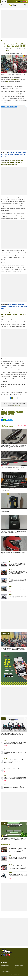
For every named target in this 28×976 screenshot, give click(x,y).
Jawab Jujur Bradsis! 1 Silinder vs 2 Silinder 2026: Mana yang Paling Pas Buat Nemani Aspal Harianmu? (18, 589)
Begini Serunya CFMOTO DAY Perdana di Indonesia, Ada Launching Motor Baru (14, 306)
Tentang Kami (20, 957)
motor (13, 79)
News (7, 40)
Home (2, 40)
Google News (16, 405)
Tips (10, 561)
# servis (4, 412)
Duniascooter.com (19, 967)
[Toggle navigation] (1, 5)
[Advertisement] (14, 24)
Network (4, 1)
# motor (4, 414)
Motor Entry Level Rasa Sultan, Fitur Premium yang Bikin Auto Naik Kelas (18, 597)
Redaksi (14, 957)
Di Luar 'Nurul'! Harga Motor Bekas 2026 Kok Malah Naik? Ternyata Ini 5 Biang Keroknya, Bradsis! (18, 572)
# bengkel (12, 412)
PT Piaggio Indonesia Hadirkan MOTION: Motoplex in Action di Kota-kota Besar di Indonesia (13, 154)
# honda (19, 412)
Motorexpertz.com (5, 967)
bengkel (21, 216)
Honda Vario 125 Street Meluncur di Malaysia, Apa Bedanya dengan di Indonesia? (15, 743)
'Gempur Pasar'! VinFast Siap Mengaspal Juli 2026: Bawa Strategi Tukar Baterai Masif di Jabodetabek (17, 867)
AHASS (18, 94)
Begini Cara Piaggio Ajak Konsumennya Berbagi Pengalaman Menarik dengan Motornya (12, 162)
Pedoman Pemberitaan (6, 959)
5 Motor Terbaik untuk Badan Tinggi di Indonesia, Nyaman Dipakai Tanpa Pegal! (18, 876)
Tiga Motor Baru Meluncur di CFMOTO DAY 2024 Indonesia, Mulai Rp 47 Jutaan (13, 314)
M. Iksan (22, 48)
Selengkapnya (22, 425)
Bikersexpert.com (19, 965)
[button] (25, 5)
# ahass (11, 414)
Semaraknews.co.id (5, 971)
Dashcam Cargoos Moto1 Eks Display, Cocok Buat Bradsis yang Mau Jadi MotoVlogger (13, 532)
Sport (6, 767)
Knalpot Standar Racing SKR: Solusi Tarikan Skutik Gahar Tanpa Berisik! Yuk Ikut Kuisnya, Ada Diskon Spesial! (13, 840)
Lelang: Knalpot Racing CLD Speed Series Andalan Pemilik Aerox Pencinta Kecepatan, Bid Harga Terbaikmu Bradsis (13, 446)
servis (9, 84)
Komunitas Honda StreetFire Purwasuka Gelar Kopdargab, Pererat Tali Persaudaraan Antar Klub (13, 649)
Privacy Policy (8, 957)
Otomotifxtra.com (5, 965)
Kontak (2, 957)
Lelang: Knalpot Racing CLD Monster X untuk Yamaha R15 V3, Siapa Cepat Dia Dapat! (12, 468)
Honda (17, 79)
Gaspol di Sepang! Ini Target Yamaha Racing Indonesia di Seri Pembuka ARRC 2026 (15, 769)
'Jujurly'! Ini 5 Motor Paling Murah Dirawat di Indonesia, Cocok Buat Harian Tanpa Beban (17, 564)
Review (11, 586)
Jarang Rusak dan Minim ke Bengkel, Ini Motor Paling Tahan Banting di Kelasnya (18, 580)
